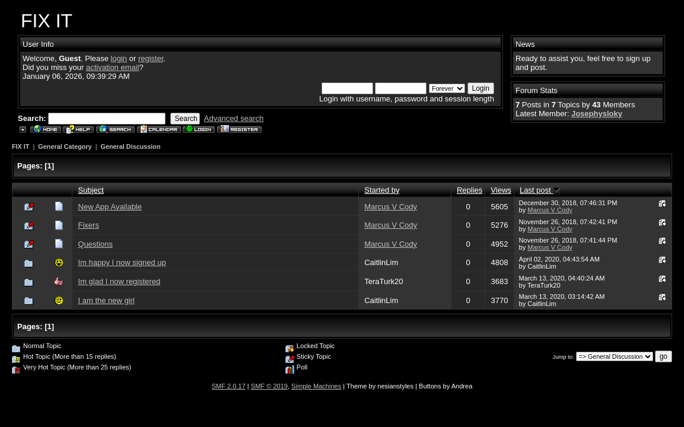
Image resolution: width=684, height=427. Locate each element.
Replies (469, 190)
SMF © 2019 (269, 386)
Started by (381, 190)
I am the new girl (106, 300)
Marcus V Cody (390, 206)
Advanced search (233, 118)
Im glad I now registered (119, 281)
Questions (95, 244)
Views (501, 190)
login (119, 58)
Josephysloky (596, 113)
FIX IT (20, 146)
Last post (540, 190)
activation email (112, 67)
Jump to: (563, 356)
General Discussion (130, 146)
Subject (91, 190)
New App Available (110, 206)
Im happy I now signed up (122, 262)
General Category (64, 146)
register (151, 58)
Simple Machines (316, 386)
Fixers (88, 225)
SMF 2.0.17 (229, 386)
